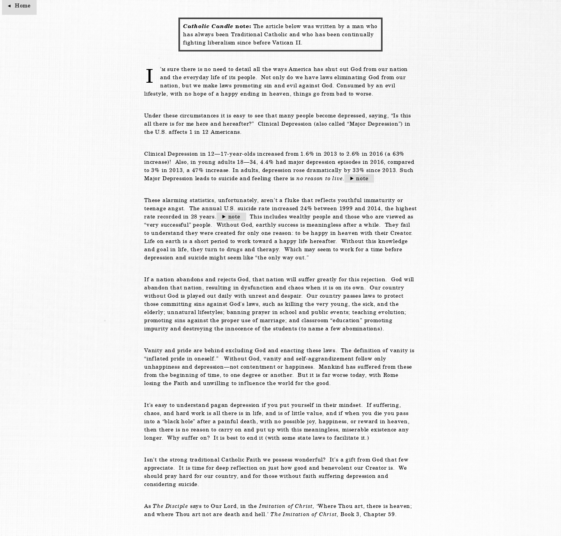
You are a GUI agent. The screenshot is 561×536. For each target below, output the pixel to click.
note (362, 178)
